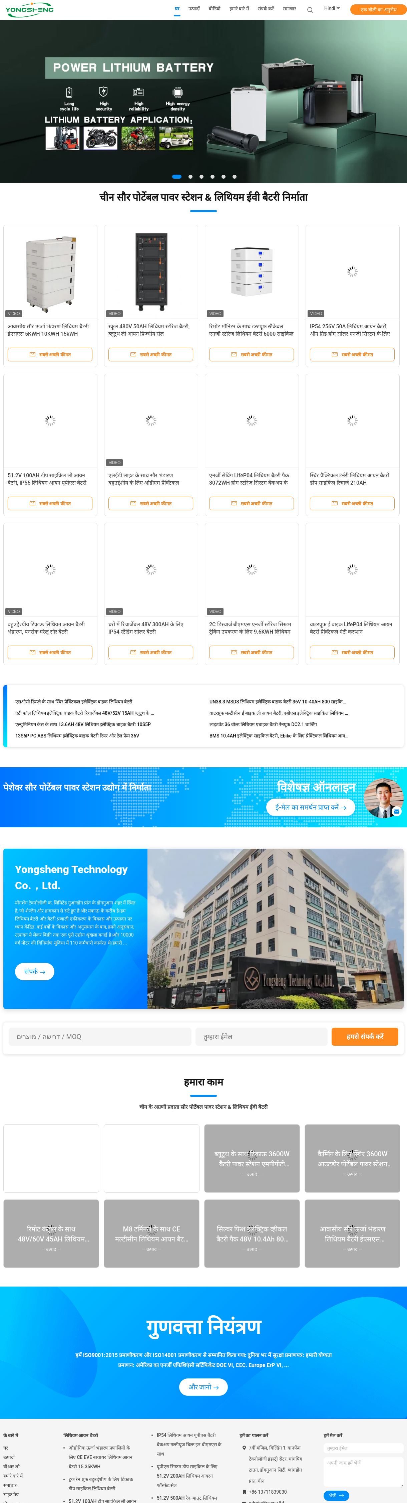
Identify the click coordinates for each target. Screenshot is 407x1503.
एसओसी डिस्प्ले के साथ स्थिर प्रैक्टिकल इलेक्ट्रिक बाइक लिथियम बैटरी (73, 703)
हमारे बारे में (13, 1476)
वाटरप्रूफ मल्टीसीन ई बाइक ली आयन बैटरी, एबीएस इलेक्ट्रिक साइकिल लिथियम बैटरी (279, 714)
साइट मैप (11, 1494)
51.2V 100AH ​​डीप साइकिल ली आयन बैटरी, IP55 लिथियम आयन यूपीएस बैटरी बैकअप (47, 482)
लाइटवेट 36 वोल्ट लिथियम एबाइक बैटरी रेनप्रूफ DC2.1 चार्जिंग (263, 725)
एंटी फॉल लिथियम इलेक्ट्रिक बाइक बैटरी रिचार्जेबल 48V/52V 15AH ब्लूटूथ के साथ (84, 714)
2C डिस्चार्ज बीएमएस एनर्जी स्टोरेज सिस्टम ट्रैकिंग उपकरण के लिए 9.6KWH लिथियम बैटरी (250, 631)
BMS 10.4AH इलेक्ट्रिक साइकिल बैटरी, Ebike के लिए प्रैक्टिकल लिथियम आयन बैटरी (279, 737)
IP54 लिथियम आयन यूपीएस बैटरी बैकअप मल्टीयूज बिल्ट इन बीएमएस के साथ (189, 1445)
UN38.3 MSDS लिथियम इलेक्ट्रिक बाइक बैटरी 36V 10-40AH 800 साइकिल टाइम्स (279, 703)
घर (5, 1448)
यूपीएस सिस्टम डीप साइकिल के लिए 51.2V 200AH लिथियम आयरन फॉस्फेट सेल (187, 1476)
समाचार (10, 1485)
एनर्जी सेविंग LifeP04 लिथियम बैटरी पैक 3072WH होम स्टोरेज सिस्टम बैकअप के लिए (249, 482)
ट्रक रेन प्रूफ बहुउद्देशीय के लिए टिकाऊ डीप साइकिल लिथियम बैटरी (101, 1484)
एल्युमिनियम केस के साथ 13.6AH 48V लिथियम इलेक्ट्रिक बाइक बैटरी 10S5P (83, 725)
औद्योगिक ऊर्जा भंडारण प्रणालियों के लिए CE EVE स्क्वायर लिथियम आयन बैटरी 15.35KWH (100, 1457)
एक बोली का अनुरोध (378, 9)
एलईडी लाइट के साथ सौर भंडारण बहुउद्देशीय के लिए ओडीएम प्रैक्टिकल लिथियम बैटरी (143, 482)
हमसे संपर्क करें (365, 1037)
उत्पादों (9, 1457)
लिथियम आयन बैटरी (80, 1435)
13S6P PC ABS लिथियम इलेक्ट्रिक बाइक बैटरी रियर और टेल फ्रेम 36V (77, 737)
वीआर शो (11, 1466)
